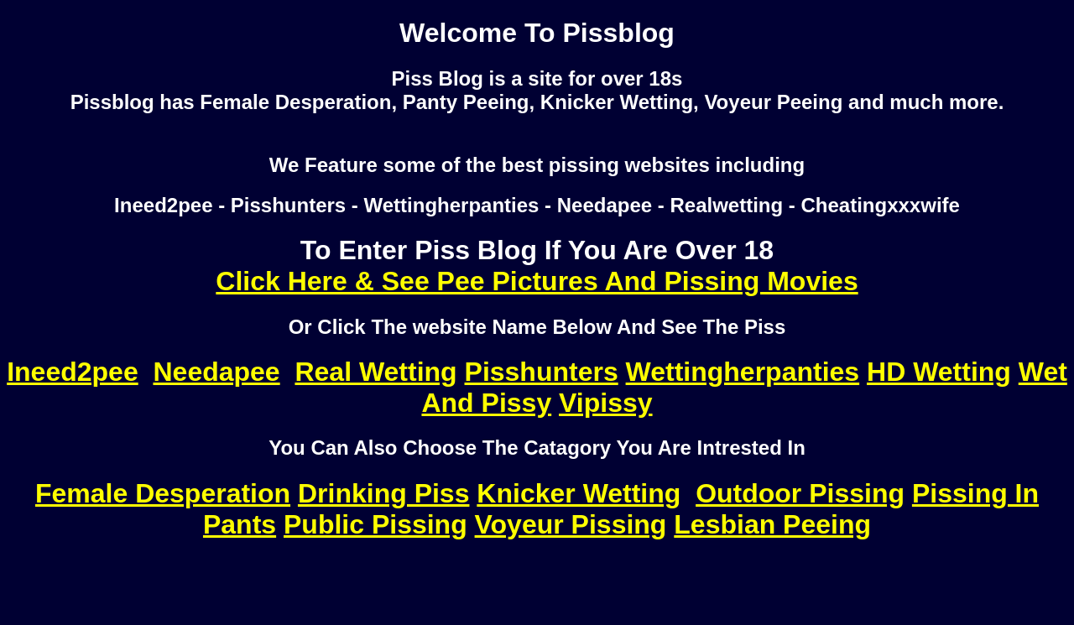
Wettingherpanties (743, 372)
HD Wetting (939, 372)
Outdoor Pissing (800, 493)
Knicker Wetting (578, 493)
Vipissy (605, 403)
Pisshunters (541, 372)
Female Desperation (162, 493)
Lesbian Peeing (772, 524)
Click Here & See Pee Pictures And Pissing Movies (537, 281)
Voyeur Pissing (571, 524)
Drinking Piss (384, 493)
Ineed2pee (72, 372)
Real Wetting (375, 372)
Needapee (216, 372)
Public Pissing (375, 524)
